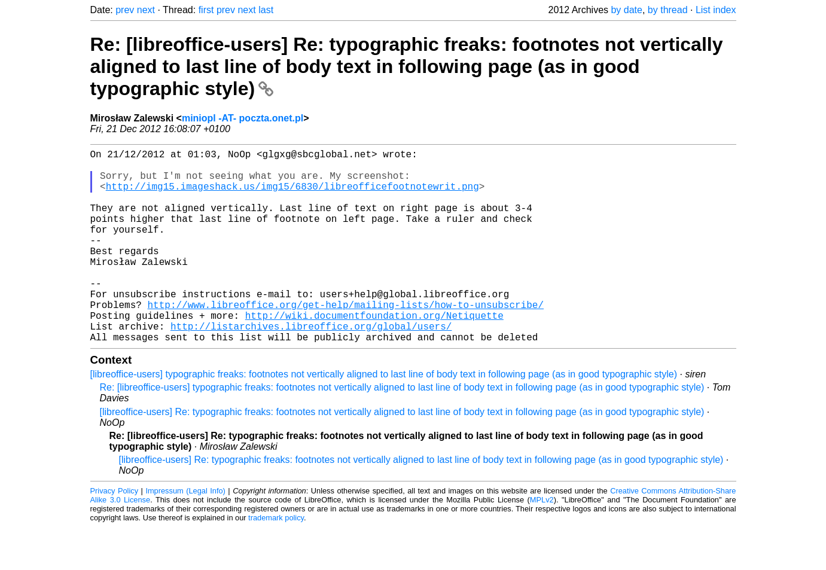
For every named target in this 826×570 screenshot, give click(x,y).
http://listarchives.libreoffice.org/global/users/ (311, 366)
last (265, 10)
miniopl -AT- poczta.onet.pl (242, 118)
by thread (668, 10)
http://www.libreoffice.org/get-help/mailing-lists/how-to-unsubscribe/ (346, 340)
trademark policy (276, 560)
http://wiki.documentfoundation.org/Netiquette (374, 353)
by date (626, 10)
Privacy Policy (114, 533)
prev (124, 10)
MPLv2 (542, 542)
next (146, 10)
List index (716, 10)
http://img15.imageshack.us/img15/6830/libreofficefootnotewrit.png (292, 195)
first (206, 10)
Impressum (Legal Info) (185, 533)
